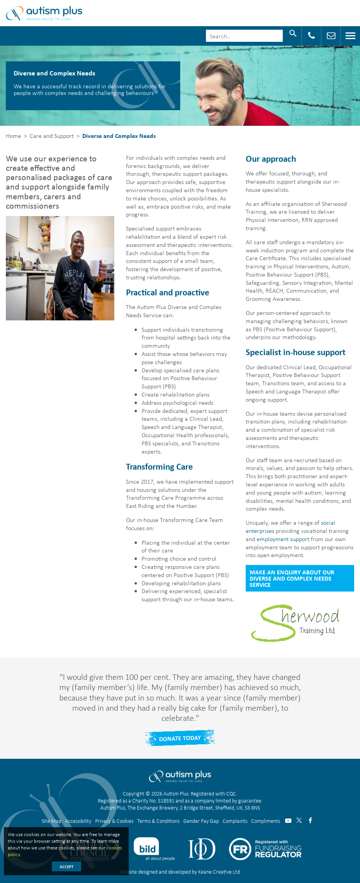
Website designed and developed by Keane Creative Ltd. (180, 871)
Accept (66, 866)
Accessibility (78, 820)
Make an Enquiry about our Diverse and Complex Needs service (292, 578)
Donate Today (180, 738)
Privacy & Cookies (114, 820)
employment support (283, 538)
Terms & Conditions (158, 820)
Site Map (51, 820)
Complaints (235, 820)
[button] (136, 165)
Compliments (265, 820)
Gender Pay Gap (201, 820)
